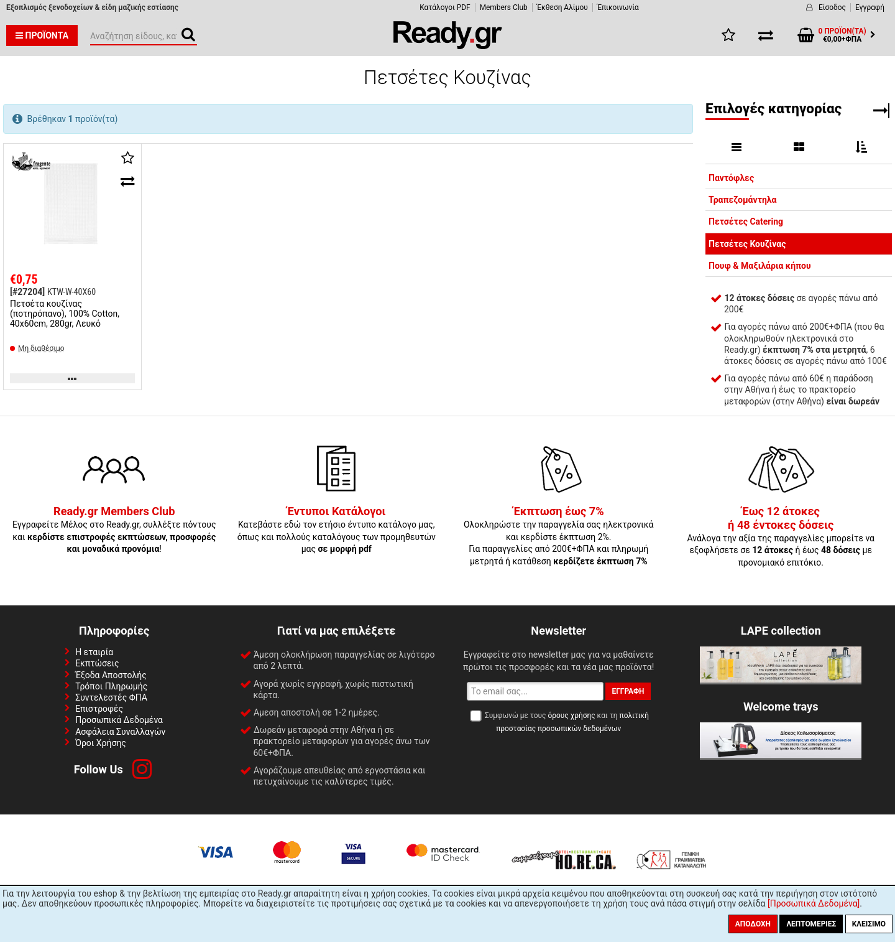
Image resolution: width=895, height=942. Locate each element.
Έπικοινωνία (618, 7)
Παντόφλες (731, 178)
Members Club (504, 7)
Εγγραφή (869, 7)
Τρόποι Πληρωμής (111, 686)
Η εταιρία (94, 652)
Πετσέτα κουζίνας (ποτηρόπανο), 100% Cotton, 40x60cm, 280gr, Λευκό (64, 314)
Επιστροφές (99, 709)
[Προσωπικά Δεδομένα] (814, 903)
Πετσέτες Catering (746, 221)
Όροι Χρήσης (100, 743)
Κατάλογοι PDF (445, 7)
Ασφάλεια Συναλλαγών (120, 732)
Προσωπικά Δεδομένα (119, 720)
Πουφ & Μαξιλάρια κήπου (760, 266)
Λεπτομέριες (811, 924)
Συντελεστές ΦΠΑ (111, 697)
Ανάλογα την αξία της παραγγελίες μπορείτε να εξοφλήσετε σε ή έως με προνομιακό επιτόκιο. (780, 537)
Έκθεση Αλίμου (562, 7)
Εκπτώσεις (97, 663)
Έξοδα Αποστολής (111, 675)
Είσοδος (832, 7)
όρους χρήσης (571, 715)
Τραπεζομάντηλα (742, 200)
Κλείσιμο (869, 924)
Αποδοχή (753, 924)
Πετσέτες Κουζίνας (747, 244)
